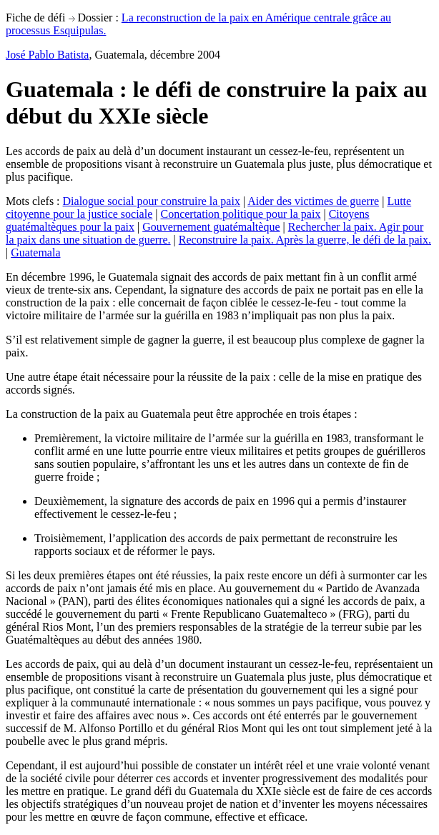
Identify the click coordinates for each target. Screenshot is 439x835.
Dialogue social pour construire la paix (151, 201)
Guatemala (35, 252)
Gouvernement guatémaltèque (211, 227)
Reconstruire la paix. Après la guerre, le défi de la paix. (305, 240)
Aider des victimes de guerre (313, 201)
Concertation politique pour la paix (240, 214)
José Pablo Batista (47, 55)
